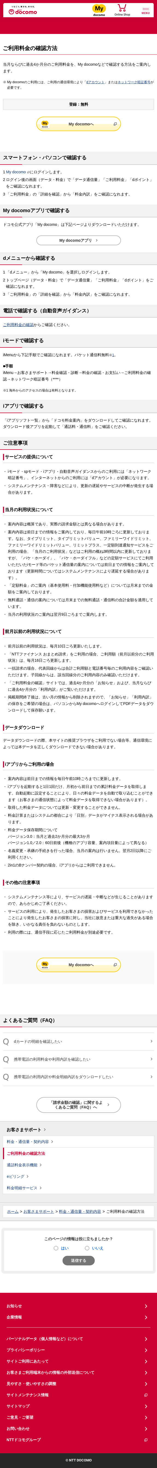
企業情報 (14, 1317)
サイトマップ (18, 1406)
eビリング (15, 1176)
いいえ (97, 1248)
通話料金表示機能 (22, 1165)
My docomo (16, 172)
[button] (78, 158)
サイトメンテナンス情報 (77, 1395)
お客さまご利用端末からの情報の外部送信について (50, 1372)
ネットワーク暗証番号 (134, 82)
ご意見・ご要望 (20, 1417)
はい (65, 1248)
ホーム (13, 1211)
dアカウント (95, 82)
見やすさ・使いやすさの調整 (31, 1383)
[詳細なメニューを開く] (145, 10)
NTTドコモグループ (77, 1440)
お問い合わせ (18, 1428)
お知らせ (14, 1306)
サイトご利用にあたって (28, 1361)
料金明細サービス (22, 1188)
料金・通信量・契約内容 (28, 1141)
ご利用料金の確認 (18, 325)
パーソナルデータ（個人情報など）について (45, 1339)
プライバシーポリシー (26, 1350)
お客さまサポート (24, 1129)
